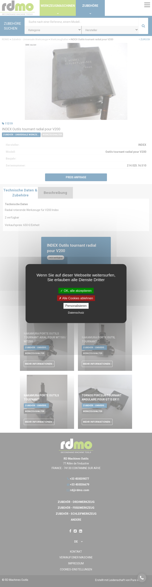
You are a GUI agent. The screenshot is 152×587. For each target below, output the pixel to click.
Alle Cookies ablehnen (76, 298)
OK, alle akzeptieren (76, 290)
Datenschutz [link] (76, 312)
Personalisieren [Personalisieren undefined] (76, 305)
